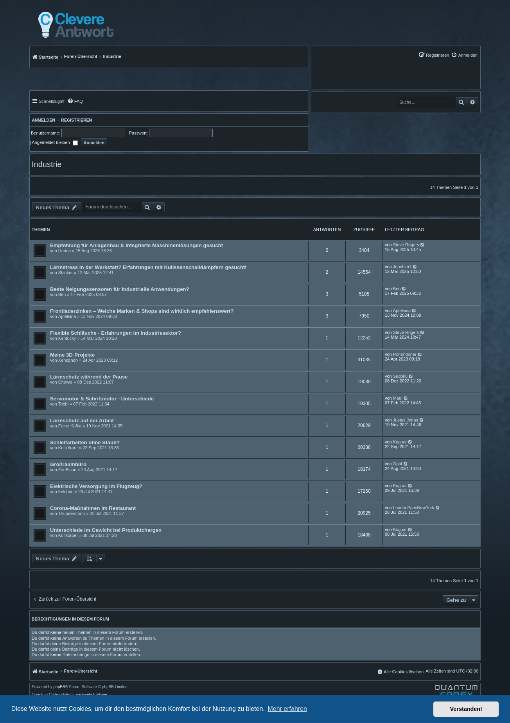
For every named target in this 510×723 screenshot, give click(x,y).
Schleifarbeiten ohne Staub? (85, 442)
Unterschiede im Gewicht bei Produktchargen (106, 530)
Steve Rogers (406, 244)
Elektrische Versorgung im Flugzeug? (96, 486)
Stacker (65, 272)
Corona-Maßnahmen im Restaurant (93, 508)
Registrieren (76, 120)
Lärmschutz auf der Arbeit (82, 420)
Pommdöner (405, 354)
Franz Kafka (69, 425)
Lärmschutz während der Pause (89, 377)
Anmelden (42, 120)
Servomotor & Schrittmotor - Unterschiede (102, 399)
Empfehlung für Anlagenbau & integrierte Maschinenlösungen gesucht (136, 245)
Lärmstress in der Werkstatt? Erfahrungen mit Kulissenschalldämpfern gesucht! (148, 267)
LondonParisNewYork (413, 507)
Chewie (65, 382)
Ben (62, 294)
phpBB (59, 687)
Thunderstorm (71, 513)
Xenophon (68, 360)
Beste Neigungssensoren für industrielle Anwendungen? (119, 289)
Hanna (64, 250)
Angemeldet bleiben (54, 142)
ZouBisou (67, 469)
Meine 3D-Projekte (72, 355)
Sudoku (400, 376)
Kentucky (67, 338)
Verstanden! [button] (466, 709)
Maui (397, 398)
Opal (397, 463)
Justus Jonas (405, 420)
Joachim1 (402, 266)
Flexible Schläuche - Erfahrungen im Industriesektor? (115, 333)
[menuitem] (464, 55)
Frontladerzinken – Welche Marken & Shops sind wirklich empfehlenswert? (142, 311)
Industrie (47, 164)
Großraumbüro (68, 464)
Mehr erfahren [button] (287, 708)
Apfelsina (67, 316)
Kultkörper (68, 447)
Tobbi (63, 404)
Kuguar (400, 442)
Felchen (66, 491)
